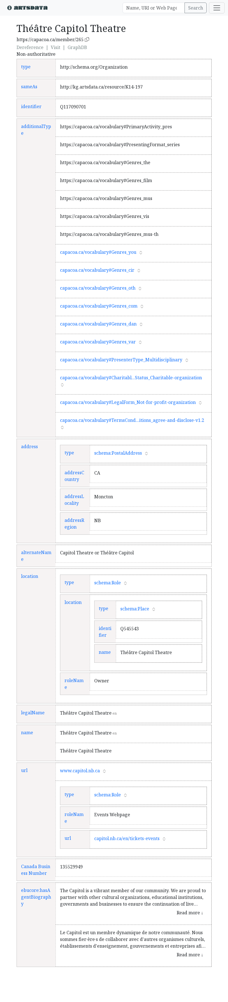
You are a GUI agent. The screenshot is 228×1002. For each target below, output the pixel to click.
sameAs (29, 86)
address (29, 446)
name (105, 652)
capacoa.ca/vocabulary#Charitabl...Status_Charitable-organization (131, 378)
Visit (55, 47)
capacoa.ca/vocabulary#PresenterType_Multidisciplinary (121, 360)
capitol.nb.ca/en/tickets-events (127, 838)
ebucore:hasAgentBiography (36, 897)
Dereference (30, 47)
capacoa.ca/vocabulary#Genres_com (98, 306)
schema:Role (107, 583)
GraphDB (77, 47)
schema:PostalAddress (118, 453)
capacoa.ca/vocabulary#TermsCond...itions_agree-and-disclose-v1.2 (132, 420)
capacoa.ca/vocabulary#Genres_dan (98, 324)
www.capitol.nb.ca (80, 771)
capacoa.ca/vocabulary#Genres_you (98, 252)
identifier (31, 106)
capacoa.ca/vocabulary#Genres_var (98, 342)
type (26, 67)
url (24, 770)
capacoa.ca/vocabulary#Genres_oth (97, 288)
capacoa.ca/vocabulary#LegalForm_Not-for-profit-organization (128, 402)
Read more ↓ (190, 913)
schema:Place (134, 609)
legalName (33, 713)
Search (195, 8)
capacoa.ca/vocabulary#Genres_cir (97, 270)
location (29, 576)
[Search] (154, 8)
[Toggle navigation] (217, 7)
